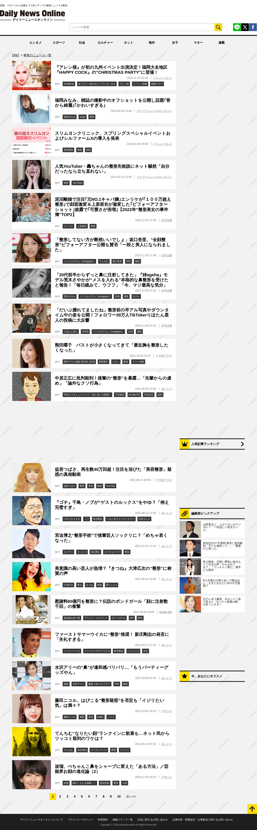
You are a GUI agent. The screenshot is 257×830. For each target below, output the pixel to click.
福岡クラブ (157, 84)
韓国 (88, 150)
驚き (79, 585)
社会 (82, 42)
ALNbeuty (69, 84)
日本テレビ (144, 519)
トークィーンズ (72, 651)
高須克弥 (82, 750)
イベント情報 (140, 84)
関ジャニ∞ (111, 585)
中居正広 (148, 394)
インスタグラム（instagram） (79, 261)
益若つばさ (69, 486)
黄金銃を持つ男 (72, 618)
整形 (92, 117)
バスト (115, 361)
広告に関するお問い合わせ (152, 819)
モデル (136, 296)
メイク (111, 717)
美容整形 (68, 150)
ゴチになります (72, 519)
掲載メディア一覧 (123, 819)
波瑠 (66, 783)
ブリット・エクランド (96, 618)
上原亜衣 (82, 226)
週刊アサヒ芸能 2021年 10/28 (79, 361)
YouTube (110, 486)
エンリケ (68, 226)
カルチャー (105, 42)
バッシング (133, 651)
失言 (145, 651)
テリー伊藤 (138, 361)
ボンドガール (119, 618)
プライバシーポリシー (80, 819)
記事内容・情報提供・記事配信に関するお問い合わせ (202, 819)
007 (132, 618)
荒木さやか (69, 296)
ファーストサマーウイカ (97, 651)
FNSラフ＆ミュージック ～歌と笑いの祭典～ (87, 394)
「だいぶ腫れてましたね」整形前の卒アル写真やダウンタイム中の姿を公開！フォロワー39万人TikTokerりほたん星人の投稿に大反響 (112, 315)
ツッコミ (124, 750)
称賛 (99, 585)
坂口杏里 (117, 261)
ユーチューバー (112, 552)
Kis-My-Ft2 (134, 394)
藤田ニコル (69, 717)
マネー (198, 42)
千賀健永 (119, 394)
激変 (66, 684)
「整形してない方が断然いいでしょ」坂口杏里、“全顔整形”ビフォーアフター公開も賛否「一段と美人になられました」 (113, 244)
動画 (99, 486)
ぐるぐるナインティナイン (121, 519)
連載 (221, 42)
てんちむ (104, 261)
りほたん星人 (71, 331)
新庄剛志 (97, 519)
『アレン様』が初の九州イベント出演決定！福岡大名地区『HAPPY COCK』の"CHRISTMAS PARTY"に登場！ (111, 70)
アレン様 (124, 84)
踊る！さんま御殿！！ (84, 783)
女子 (175, 42)
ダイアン (68, 552)
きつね (89, 585)
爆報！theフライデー (99, 684)
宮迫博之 (95, 552)
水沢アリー (78, 684)
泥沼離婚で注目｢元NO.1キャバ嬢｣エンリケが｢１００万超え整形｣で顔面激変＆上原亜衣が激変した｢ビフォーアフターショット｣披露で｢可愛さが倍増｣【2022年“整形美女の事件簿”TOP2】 (113, 207)
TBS (117, 684)
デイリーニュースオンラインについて (41, 819)
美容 (90, 486)
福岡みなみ (69, 117)
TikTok (85, 331)
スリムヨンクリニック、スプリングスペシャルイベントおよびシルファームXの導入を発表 (113, 136)
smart (82, 117)
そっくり (82, 552)
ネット (128, 42)
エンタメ (35, 42)
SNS (128, 261)
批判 (160, 394)
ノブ (86, 519)
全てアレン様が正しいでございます (97, 84)
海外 (152, 42)
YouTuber (78, 183)
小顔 (124, 783)
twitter (100, 717)
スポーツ (59, 42)
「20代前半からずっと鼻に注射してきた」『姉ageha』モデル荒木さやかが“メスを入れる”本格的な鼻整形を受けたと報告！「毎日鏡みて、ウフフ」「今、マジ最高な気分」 (112, 280)
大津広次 (68, 585)
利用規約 (103, 819)
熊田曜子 (103, 361)
